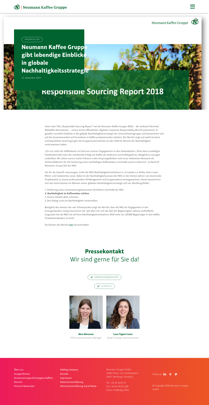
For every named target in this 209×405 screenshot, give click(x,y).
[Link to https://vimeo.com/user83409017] (175, 374)
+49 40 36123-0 (118, 383)
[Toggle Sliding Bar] (192, 6)
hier (71, 225)
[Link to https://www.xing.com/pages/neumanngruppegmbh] (170, 374)
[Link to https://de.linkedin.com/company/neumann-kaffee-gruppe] (164, 374)
